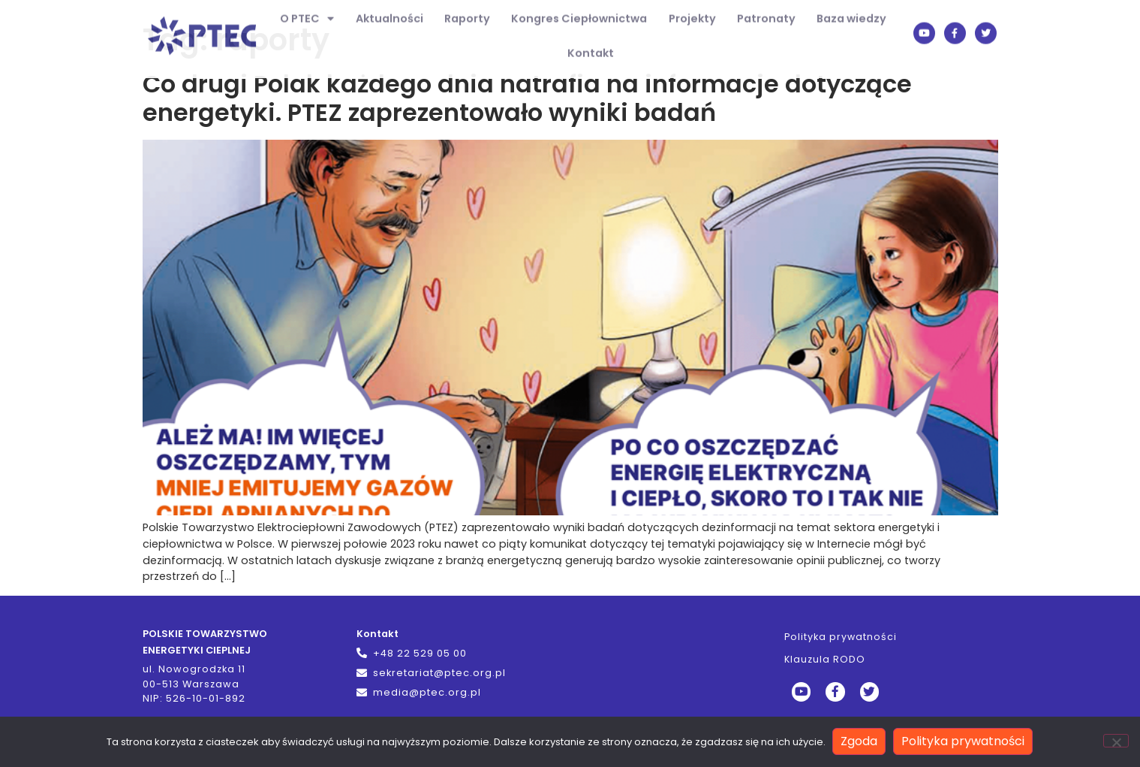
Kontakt (590, 42)
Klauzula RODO (825, 659)
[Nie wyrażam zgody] (1116, 741)
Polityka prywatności (841, 636)
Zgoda (859, 741)
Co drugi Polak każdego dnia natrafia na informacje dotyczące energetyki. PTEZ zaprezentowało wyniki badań (527, 98)
